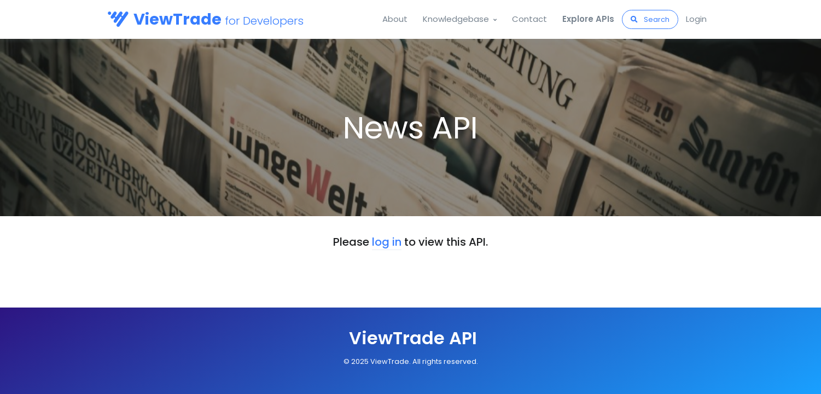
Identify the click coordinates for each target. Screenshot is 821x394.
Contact (529, 19)
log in (386, 242)
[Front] (411, 338)
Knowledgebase (456, 19)
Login (696, 19)
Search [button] (650, 19)
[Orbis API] (148, 19)
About (394, 19)
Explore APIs (588, 19)
